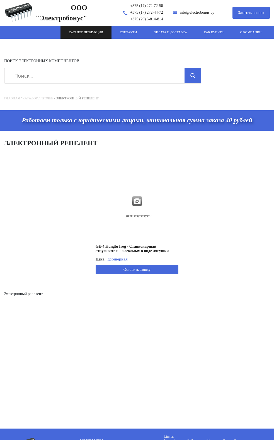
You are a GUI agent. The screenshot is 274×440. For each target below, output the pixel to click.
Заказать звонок (251, 13)
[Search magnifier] (193, 75)
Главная (12, 98)
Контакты (128, 32)
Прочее (46, 98)
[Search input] (96, 76)
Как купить (213, 32)
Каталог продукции (86, 32)
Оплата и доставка (170, 32)
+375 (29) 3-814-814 (146, 19)
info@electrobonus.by (197, 12)
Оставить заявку (137, 269)
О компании (250, 32)
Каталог (30, 98)
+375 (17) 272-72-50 (146, 6)
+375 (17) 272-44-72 (146, 12)
